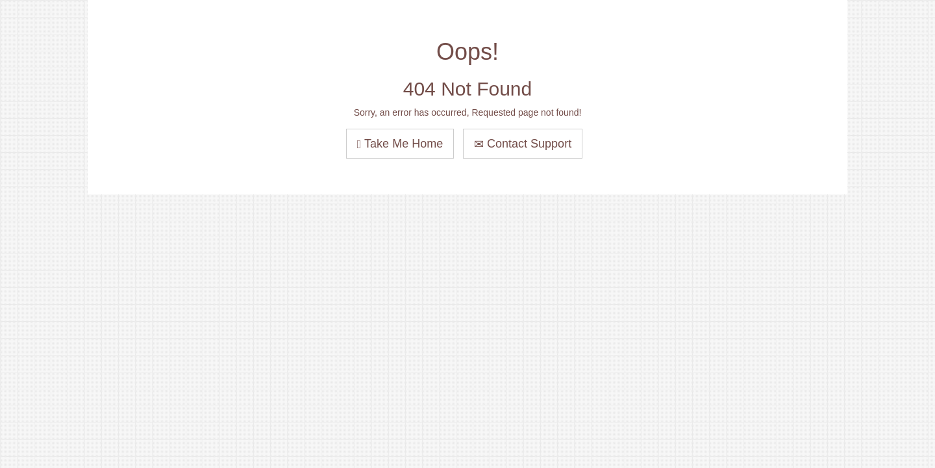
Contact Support (522, 143)
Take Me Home (400, 143)
